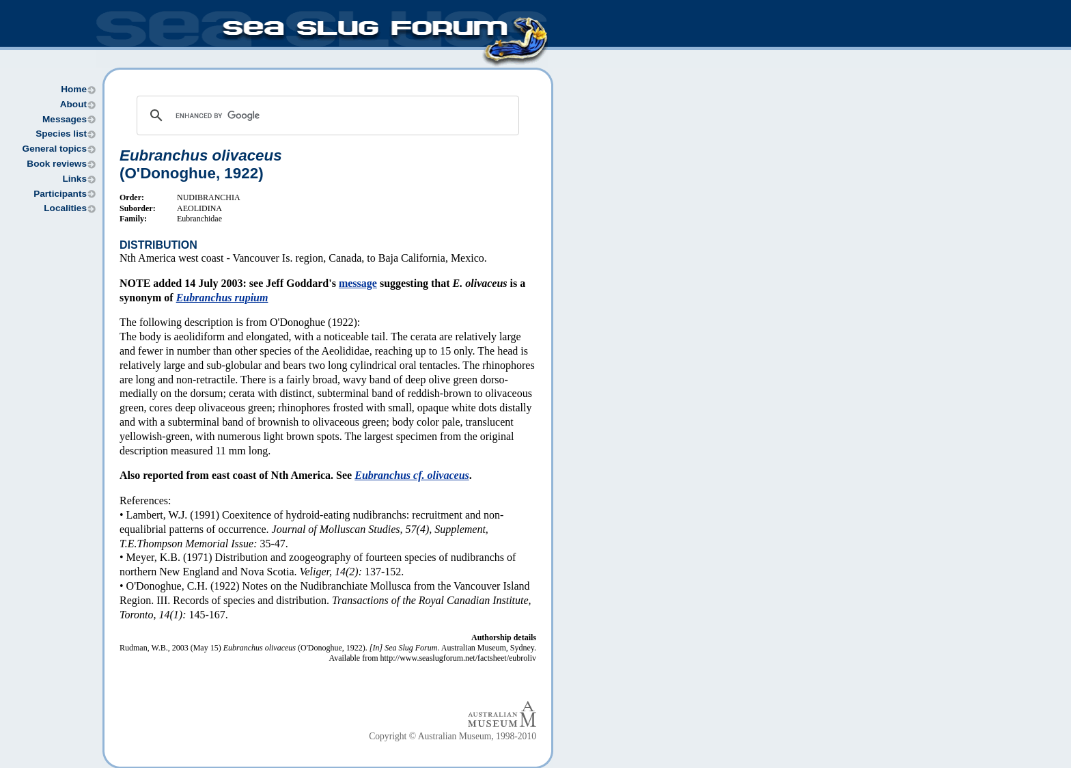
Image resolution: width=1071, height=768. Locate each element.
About (73, 104)
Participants (60, 194)
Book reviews (57, 164)
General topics (55, 148)
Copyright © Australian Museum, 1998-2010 (452, 736)
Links (74, 179)
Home (74, 89)
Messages (64, 119)
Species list (61, 133)
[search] (326, 115)
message (358, 283)
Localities (65, 208)
